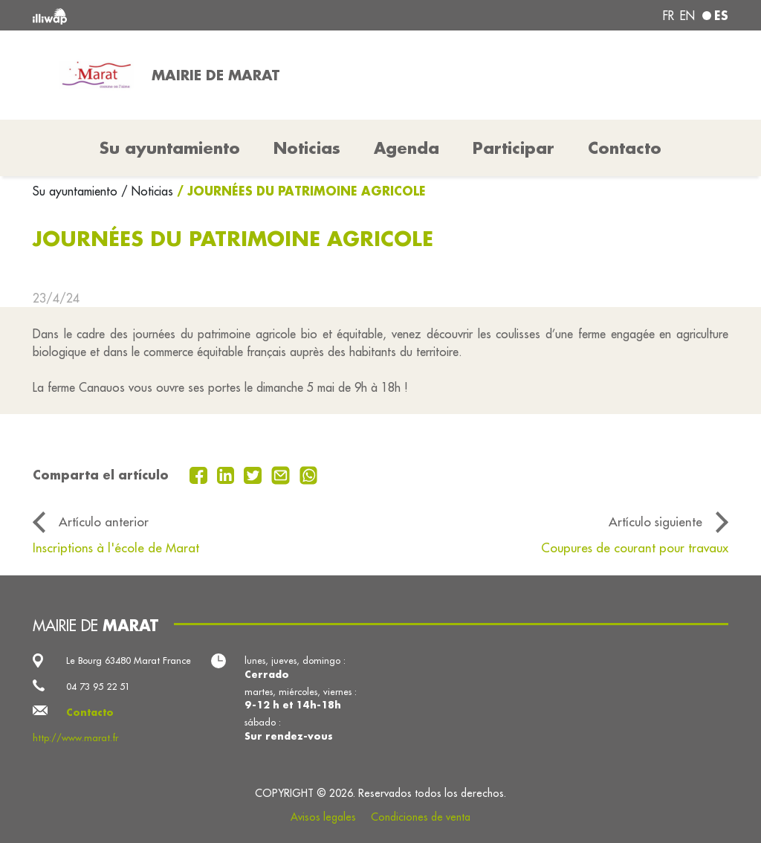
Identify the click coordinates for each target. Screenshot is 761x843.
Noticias (306, 148)
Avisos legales (323, 817)
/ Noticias (147, 191)
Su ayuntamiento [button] (170, 148)
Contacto (624, 148)
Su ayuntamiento (77, 191)
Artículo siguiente (655, 521)
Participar (513, 148)
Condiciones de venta (420, 817)
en (687, 15)
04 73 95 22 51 (98, 686)
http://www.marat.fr (75, 737)
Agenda (406, 148)
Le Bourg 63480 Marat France (128, 660)
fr (668, 15)
